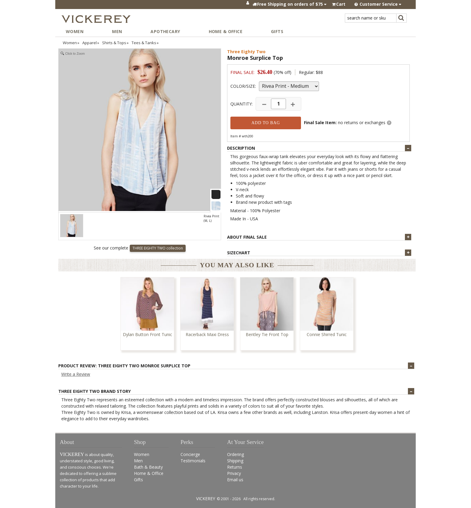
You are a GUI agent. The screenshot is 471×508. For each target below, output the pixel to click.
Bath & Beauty (148, 467)
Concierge (190, 454)
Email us (235, 479)
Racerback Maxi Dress (207, 334)
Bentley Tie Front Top (267, 334)
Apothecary (165, 31)
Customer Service (378, 4)
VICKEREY (205, 498)
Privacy (234, 473)
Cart (340, 4)
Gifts (277, 31)
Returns (234, 467)
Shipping (235, 461)
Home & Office (225, 31)
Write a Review (75, 374)
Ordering (235, 454)
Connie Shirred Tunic (327, 334)
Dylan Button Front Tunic (147, 334)
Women (75, 31)
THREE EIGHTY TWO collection (157, 248)
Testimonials (193, 461)
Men (117, 31)
